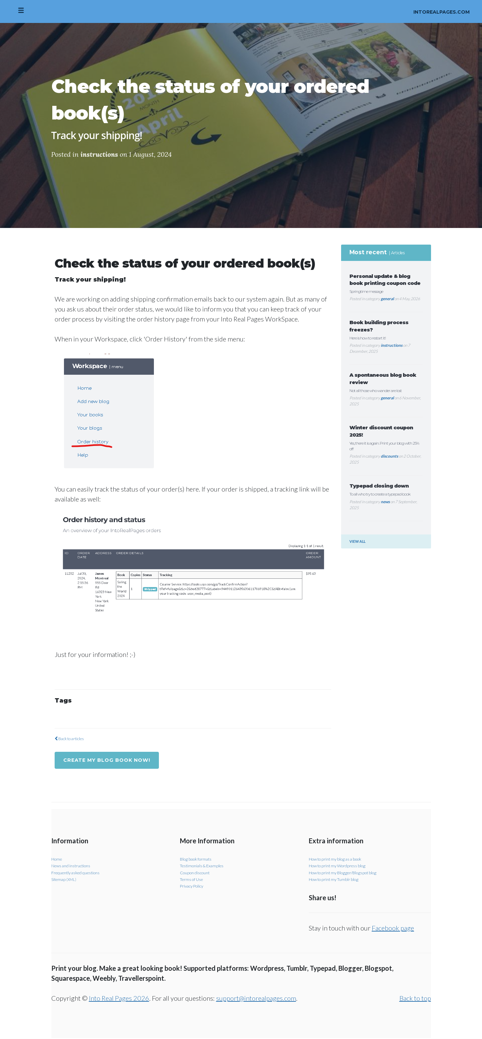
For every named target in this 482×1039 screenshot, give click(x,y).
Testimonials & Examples (204, 866)
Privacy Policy (193, 887)
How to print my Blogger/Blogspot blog (347, 873)
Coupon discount (197, 873)
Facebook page (393, 929)
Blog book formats (198, 859)
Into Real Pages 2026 (119, 999)
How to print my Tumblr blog (337, 880)
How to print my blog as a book (339, 859)
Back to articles (72, 738)
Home (57, 859)
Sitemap (65, 880)
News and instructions (74, 866)
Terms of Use (193, 880)
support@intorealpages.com (256, 999)
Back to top (415, 999)
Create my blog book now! (111, 760)
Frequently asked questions (79, 873)
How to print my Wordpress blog (341, 866)
